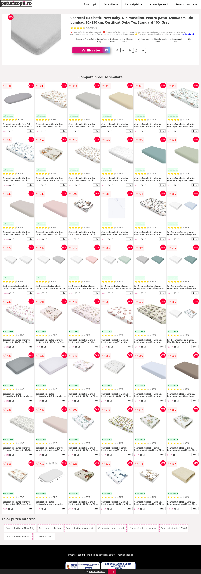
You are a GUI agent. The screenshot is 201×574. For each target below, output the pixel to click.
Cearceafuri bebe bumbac (143, 528)
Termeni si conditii (75, 554)
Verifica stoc (96, 50)
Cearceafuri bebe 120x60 (174, 528)
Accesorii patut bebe (186, 4)
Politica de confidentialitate (101, 554)
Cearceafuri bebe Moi (50, 528)
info (30, 131)
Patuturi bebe (110, 4)
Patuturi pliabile (133, 4)
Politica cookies (125, 554)
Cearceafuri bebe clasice (18, 536)
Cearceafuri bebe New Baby (20, 528)
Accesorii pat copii (158, 4)
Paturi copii (90, 4)
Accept (111, 571)
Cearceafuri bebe (44, 536)
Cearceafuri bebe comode (111, 528)
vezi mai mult (188, 34)
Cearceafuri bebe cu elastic (80, 528)
